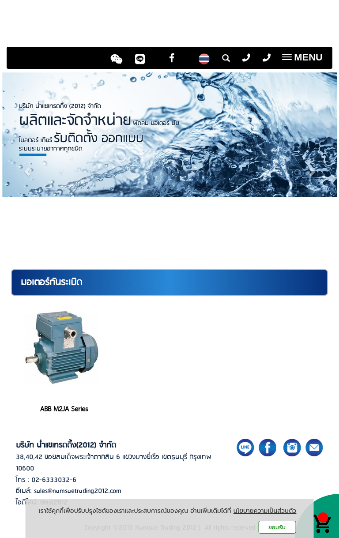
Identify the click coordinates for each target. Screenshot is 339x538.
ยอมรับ (277, 527)
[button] (27, 167)
